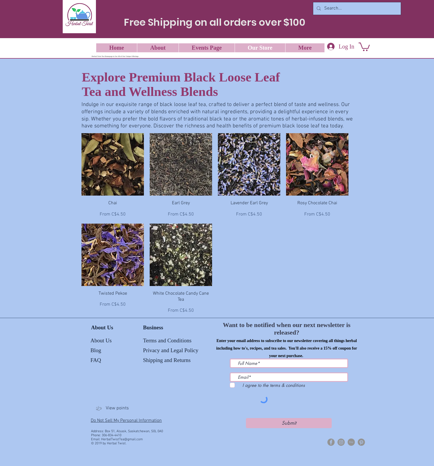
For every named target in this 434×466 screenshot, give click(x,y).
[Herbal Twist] (331, 442)
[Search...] (356, 8)
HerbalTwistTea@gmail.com (122, 439)
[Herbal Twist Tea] (341, 442)
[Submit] (289, 423)
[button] (364, 46)
